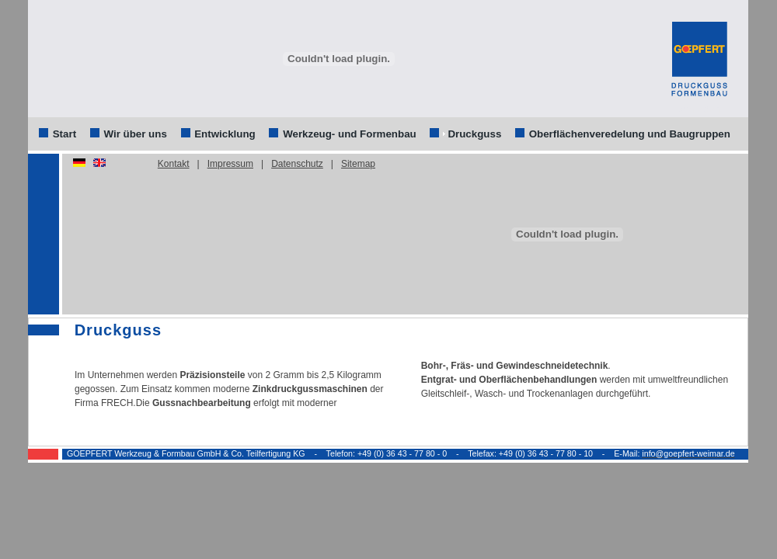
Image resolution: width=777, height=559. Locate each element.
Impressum (230, 163)
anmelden (699, 109)
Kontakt (174, 163)
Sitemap (358, 163)
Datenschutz (297, 163)
